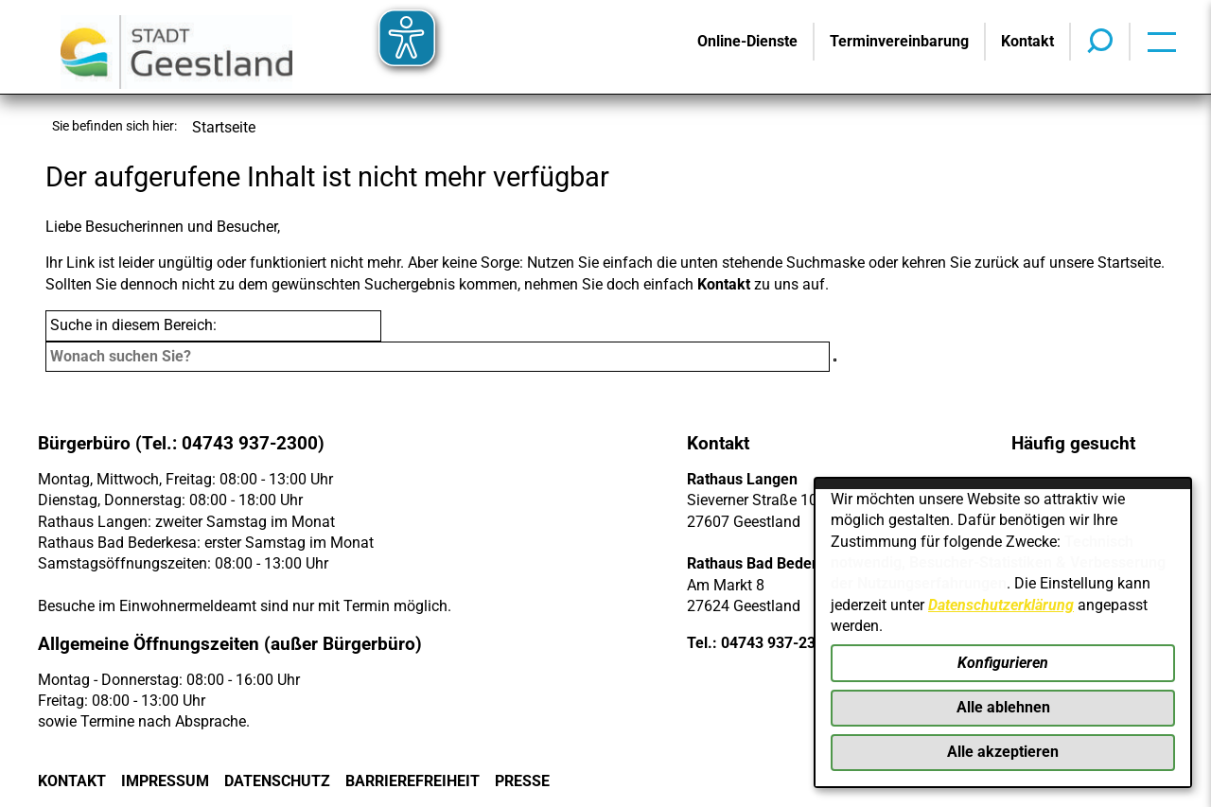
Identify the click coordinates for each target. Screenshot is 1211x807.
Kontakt (723, 284)
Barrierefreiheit (412, 781)
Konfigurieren (1002, 663)
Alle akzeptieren (1003, 752)
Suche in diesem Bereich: (133, 325)
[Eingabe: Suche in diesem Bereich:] (437, 357)
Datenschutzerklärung (1001, 605)
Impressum (165, 781)
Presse (522, 781)
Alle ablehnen (1003, 707)
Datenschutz (277, 781)
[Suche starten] (835, 360)
